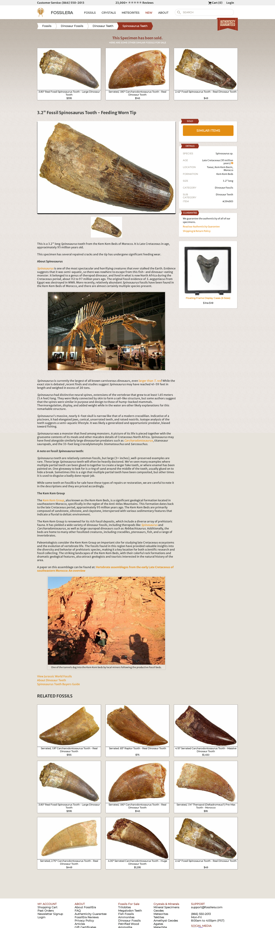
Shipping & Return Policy (197, 231)
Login (230, 2)
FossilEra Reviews (87, 917)
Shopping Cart (47, 907)
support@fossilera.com (206, 907)
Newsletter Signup (50, 914)
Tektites (159, 917)
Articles (80, 924)
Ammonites (126, 917)
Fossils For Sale (128, 904)
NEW (148, 12)
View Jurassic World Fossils (54, 676)
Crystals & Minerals (166, 904)
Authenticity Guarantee (90, 914)
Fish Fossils (126, 914)
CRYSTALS (109, 12)
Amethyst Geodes (166, 920)
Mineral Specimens (166, 907)
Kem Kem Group (53, 500)
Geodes (159, 910)
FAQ (78, 910)
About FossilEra (85, 907)
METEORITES (130, 12)
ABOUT (163, 12)
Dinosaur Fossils (224, 187)
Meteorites (161, 914)
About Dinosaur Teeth (51, 680)
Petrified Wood (128, 924)
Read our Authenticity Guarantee (201, 226)
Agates (158, 924)
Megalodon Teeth (130, 910)
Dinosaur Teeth (224, 194)
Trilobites (124, 907)
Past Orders (46, 910)
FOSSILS (90, 12)
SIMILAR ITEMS (208, 130)
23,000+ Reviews (134, 2)
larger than (150, 381)
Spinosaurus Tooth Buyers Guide (58, 684)
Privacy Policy (84, 920)
